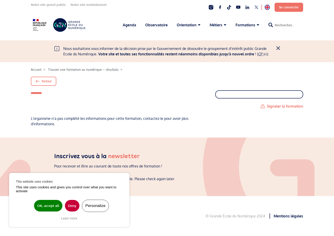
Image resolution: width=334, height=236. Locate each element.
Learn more (69, 218)
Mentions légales (288, 216)
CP (260, 54)
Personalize (95, 206)
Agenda (129, 25)
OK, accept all (48, 206)
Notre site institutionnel (89, 5)
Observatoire (156, 25)
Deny (72, 206)
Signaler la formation (285, 106)
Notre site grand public (48, 5)
